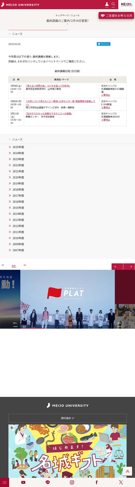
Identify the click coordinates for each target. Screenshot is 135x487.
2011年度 (18, 232)
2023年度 (18, 159)
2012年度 (18, 226)
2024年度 (18, 153)
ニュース (17, 33)
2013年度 (18, 220)
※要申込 (105, 95)
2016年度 (18, 202)
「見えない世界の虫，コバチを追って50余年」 (48, 85)
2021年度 (18, 171)
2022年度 (18, 165)
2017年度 (18, 195)
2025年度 (18, 147)
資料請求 (67, 418)
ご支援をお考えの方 (116, 15)
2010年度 (18, 238)
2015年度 (18, 208)
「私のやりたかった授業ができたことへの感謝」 (49, 113)
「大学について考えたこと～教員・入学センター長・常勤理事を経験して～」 (60, 102)
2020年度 (18, 177)
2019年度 (18, 183)
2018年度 (18, 189)
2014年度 (18, 214)
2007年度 (18, 250)
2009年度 (18, 244)
